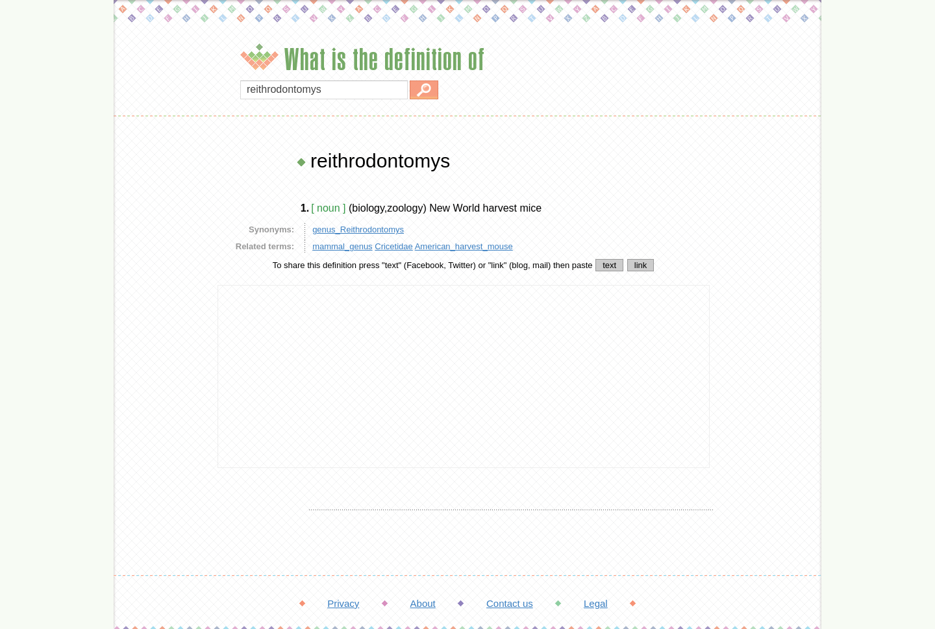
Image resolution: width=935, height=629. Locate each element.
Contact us (509, 603)
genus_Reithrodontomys (358, 229)
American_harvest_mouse (464, 246)
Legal (596, 603)
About (423, 603)
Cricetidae (394, 246)
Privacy (343, 603)
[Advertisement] (162, 344)
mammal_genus (342, 246)
